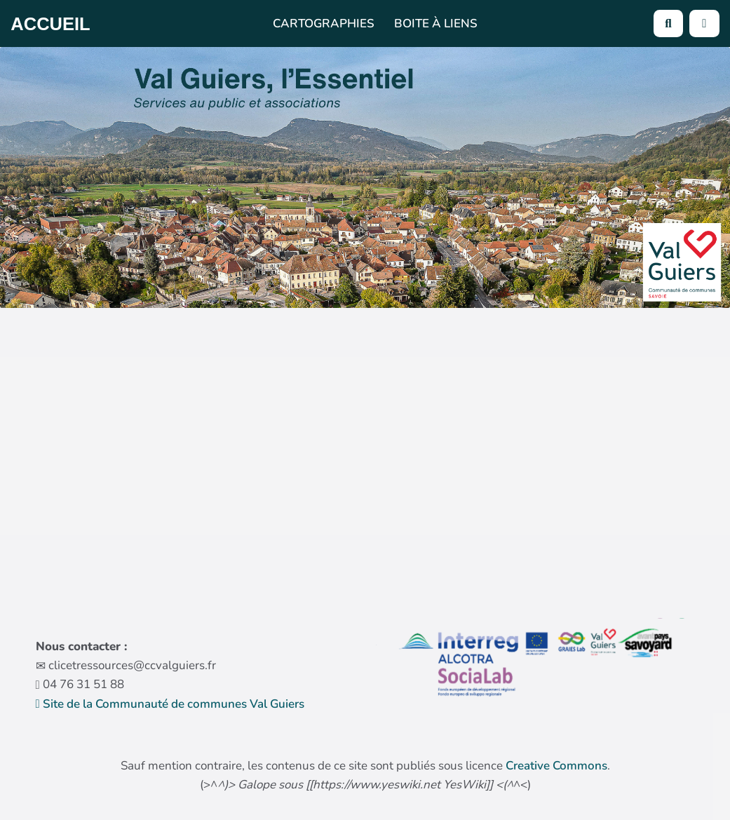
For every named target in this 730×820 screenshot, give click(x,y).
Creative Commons (556, 766)
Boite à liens (436, 23)
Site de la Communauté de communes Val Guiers (170, 704)
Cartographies (323, 23)
